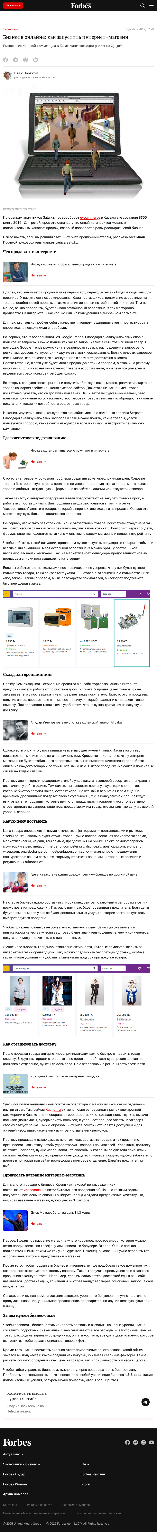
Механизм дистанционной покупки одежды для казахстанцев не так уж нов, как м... (41, 885)
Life (83, 1464)
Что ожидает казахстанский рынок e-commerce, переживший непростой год (41, 1087)
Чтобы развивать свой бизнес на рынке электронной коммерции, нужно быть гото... (41, 275)
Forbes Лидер (14, 1474)
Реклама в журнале (76, 1505)
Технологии (11, 29)
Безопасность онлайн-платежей (98, 1513)
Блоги (85, 1484)
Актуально (11, 1454)
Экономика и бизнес (20, 1464)
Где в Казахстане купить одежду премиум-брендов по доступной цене (84, 874)
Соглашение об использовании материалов (34, 1513)
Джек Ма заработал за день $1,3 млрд (60, 1212)
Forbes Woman (15, 1484)
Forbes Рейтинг (93, 1474)
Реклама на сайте (39, 1505)
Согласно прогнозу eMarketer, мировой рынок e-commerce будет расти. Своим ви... (41, 461)
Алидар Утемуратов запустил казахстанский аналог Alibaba (76, 722)
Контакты (10, 1505)
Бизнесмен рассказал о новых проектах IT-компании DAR (41, 733)
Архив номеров (16, 1494)
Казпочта (53, 1109)
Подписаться (13, 5)
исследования (35, 1190)
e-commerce (90, 217)
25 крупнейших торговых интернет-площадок (65, 1076)
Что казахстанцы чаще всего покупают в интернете (70, 450)
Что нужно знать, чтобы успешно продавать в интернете (74, 264)
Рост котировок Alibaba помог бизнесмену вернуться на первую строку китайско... (41, 1223)
